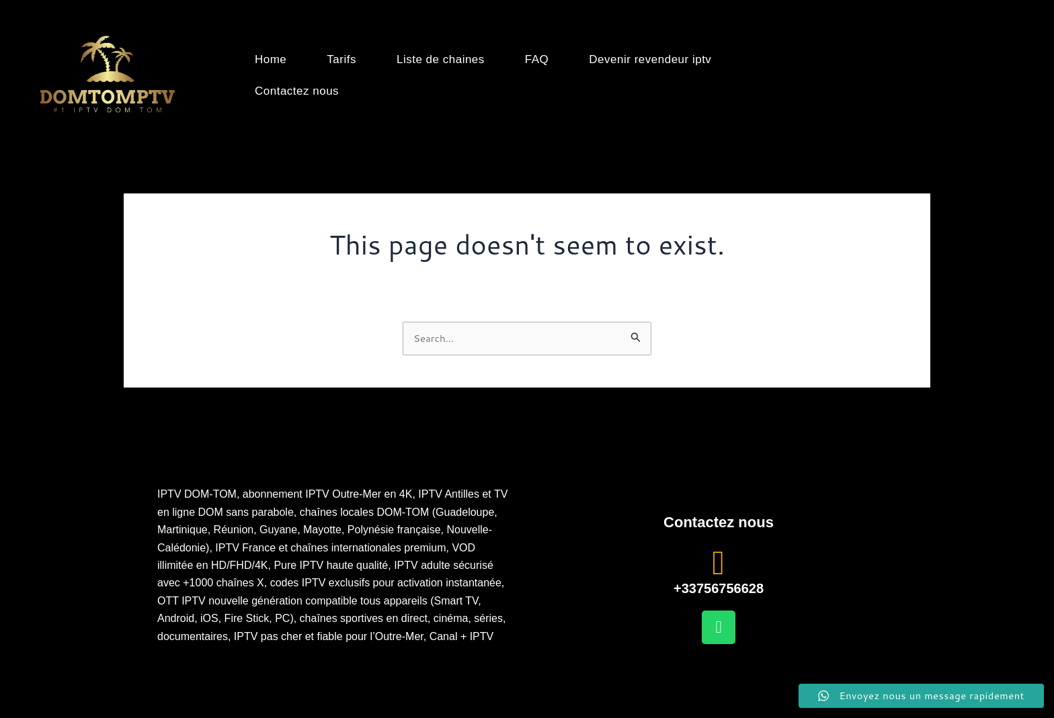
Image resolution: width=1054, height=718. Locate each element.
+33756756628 (719, 588)
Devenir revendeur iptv (650, 59)
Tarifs (341, 59)
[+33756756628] (718, 563)
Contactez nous (297, 91)
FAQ (537, 59)
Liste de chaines (441, 59)
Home (270, 59)
